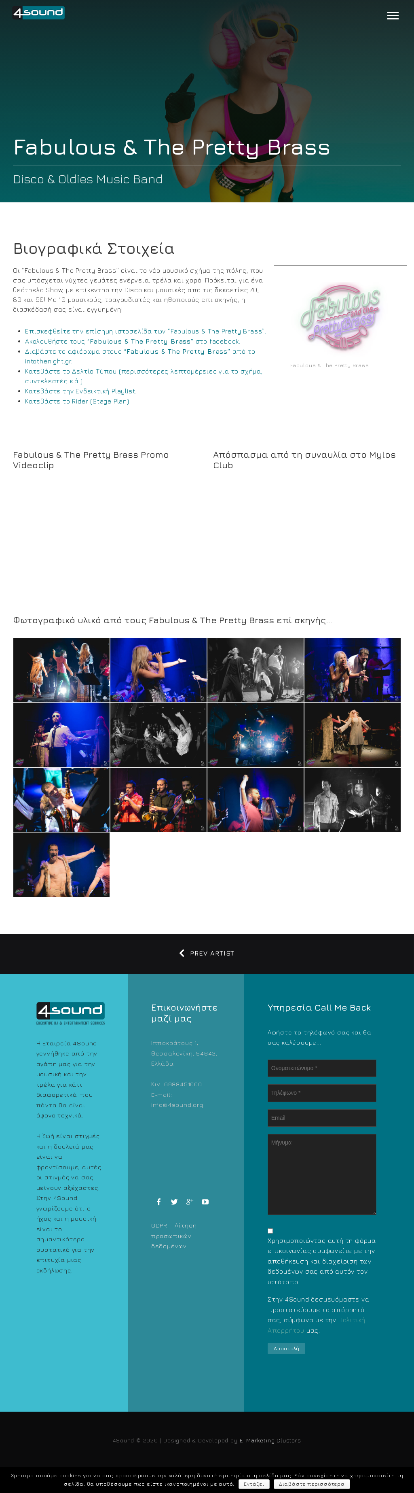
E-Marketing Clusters (270, 1440)
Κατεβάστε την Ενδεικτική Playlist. (81, 391)
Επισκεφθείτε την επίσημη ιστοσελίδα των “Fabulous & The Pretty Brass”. (145, 331)
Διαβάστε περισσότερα (312, 1484)
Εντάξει (254, 1484)
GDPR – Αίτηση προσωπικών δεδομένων (174, 1235)
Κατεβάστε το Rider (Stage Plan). (78, 401)
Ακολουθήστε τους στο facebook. (133, 341)
